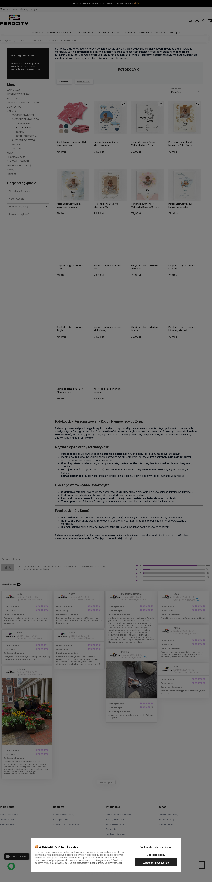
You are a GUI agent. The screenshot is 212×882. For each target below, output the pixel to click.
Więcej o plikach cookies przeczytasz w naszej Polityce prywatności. (83, 862)
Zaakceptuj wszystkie (156, 862)
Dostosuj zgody (156, 854)
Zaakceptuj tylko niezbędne (156, 847)
